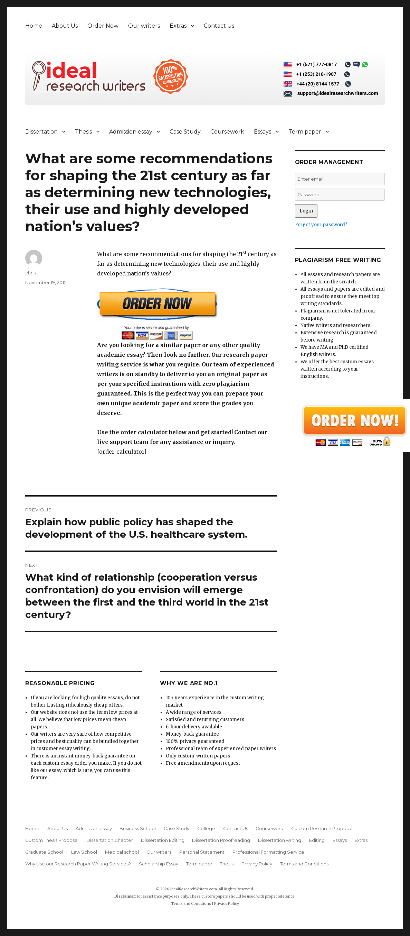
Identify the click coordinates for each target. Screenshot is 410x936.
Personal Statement (202, 852)
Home (33, 25)
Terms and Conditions (304, 863)
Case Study (185, 131)
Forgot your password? (321, 225)
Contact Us (219, 25)
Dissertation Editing (162, 840)
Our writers (144, 25)
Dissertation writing (279, 840)
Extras (178, 25)
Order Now (102, 25)
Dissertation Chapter (109, 840)
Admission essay (130, 131)
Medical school (122, 852)
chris (30, 272)
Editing (317, 840)
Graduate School (44, 852)
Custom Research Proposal (321, 828)
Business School (138, 828)
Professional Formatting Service (268, 852)
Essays (262, 131)
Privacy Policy (256, 863)
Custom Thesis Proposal (51, 840)
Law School (84, 852)
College (206, 828)
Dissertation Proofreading (221, 840)
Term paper (304, 131)
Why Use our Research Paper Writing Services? (78, 863)
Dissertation (41, 131)
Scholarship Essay (158, 863)
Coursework (227, 131)
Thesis (83, 131)
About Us (65, 25)
